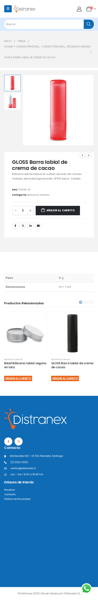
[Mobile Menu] (8, 8)
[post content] (25, 333)
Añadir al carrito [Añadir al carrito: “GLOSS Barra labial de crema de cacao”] (65, 378)
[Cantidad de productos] (22, 210)
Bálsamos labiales (38, 194)
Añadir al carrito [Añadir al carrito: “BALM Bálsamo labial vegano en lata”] (18, 378)
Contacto (10, 494)
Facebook (15, 225)
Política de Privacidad (17, 499)
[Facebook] (8, 441)
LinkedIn (30, 225)
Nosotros (9, 490)
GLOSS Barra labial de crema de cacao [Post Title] (72, 365)
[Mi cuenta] (79, 8)
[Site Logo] (24, 8)
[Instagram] (18, 441)
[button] (80, 302)
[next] (89, 155)
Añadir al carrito (60, 210)
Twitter (23, 225)
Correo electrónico (38, 225)
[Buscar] (89, 24)
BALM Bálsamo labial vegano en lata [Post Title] (25, 365)
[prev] (82, 155)
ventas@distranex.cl (23, 468)
